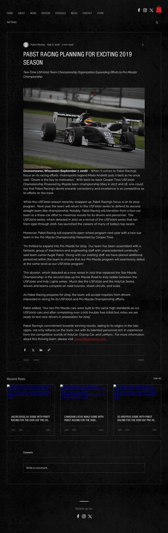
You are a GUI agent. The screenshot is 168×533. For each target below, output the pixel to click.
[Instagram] (145, 10)
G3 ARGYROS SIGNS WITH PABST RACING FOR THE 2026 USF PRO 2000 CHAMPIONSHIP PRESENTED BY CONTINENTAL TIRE (137, 418)
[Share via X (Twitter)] (32, 349)
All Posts (12, 22)
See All (157, 378)
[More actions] (143, 45)
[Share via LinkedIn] (40, 349)
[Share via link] (49, 349)
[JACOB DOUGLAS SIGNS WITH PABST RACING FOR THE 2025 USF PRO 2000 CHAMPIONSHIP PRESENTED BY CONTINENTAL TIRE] (30, 398)
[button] (159, 9)
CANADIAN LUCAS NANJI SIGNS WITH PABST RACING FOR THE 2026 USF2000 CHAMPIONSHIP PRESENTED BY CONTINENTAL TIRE (84, 418)
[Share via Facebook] (24, 349)
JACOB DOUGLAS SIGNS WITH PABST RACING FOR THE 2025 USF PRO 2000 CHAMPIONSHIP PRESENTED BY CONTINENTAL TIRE (30, 418)
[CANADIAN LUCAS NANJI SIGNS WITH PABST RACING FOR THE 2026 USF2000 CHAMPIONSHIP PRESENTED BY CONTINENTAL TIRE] (84, 398)
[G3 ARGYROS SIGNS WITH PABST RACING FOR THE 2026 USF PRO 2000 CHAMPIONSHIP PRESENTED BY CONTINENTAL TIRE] (137, 398)
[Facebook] (138, 10)
